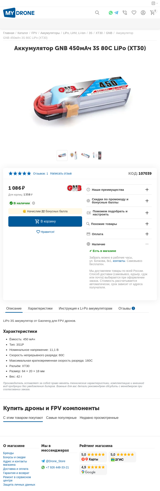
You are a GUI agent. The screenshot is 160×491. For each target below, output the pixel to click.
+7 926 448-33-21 (55, 466)
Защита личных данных (19, 483)
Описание (14, 308)
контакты (119, 261)
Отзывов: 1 (40, 173)
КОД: (133, 173)
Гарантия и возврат (16, 471)
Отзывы (127, 308)
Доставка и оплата (15, 467)
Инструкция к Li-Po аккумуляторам (85, 308)
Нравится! (45, 232)
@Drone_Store (53, 459)
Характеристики (40, 308)
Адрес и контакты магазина (15, 461)
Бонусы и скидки (14, 455)
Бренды (8, 451)
